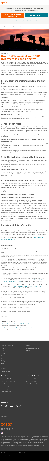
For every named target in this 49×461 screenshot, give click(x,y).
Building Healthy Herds (31, 381)
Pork (2, 358)
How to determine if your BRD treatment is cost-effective (27, 26)
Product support (4, 416)
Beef (11, 26)
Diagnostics (4, 366)
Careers (17, 452)
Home (2, 26)
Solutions (7, 26)
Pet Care (3, 348)
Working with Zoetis (6, 379)
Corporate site (29, 452)
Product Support (5, 371)
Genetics (3, 368)
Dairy (2, 356)
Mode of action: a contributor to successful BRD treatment (15, 323)
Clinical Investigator (6, 391)
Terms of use (11, 452)
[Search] (46, 2)
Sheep (2, 363)
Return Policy (4, 389)
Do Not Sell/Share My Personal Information (9, 455)
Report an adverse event (6, 419)
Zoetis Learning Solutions (32, 348)
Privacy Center (4, 452)
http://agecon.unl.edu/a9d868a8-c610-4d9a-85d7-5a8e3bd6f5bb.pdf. (27, 286)
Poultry (3, 361)
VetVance (28, 350)
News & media (4, 384)
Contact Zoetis (5, 386)
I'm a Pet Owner (35, 15)
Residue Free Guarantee (32, 384)
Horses (3, 353)
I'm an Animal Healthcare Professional (12, 15)
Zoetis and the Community (8, 381)
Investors (22, 452)
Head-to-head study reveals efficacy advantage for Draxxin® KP (17, 327)
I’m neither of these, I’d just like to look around (24, 21)
